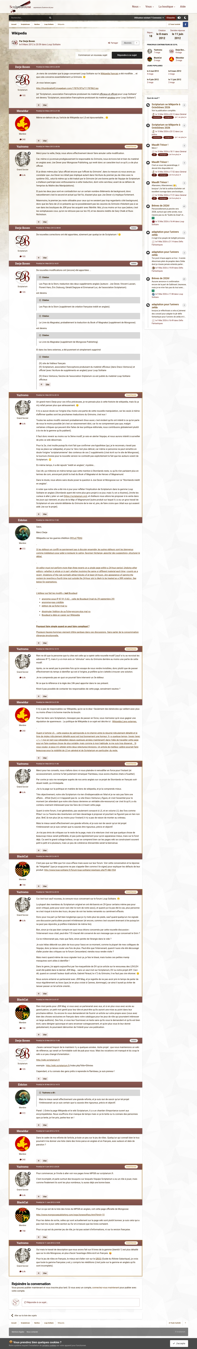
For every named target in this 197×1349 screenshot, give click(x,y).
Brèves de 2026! (160, 205)
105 (22, 95)
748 (22, 885)
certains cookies (49, 1345)
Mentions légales (18, 1332)
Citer (45, 105)
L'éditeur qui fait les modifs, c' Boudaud (56, 593)
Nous (135, 6)
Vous (148, 6)
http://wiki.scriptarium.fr (48, 1060)
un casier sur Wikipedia (68, 615)
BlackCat (22, 856)
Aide (183, 6)
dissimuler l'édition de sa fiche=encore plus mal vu (66, 611)
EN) (80, 538)
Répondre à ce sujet (127, 55)
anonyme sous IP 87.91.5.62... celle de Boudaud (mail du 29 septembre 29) (78, 599)
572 (22, 549)
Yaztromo (22, 146)
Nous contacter (32, 1332)
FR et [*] (75, 538)
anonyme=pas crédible (53, 602)
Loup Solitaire (54, 44)
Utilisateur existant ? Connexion (149, 17)
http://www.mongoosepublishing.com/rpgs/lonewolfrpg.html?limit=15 (70, 1214)
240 (22, 139)
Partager (113, 43)
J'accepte (179, 1343)
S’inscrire (171, 18)
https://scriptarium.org (75, 496)
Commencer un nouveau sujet (92, 55)
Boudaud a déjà (49, 615)
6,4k (22, 175)
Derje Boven (29, 41)
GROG (98, 1258)
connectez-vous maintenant (105, 1287)
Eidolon (22, 520)
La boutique (166, 6)
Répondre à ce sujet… (36, 1302)
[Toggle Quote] (40, 277)
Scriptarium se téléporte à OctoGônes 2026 (166, 106)
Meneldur (22, 111)
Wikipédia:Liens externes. (124, 721)
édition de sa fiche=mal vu (54, 606)
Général (183, 114)
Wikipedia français (109, 73)
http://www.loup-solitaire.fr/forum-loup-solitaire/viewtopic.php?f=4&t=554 (80, 870)
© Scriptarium (180, 1332)
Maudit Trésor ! (160, 144)
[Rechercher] (22, 17)
